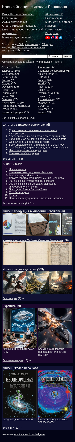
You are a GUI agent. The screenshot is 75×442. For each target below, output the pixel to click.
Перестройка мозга (13, 105)
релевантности (52, 61)
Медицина (44, 102)
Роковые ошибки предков (24, 153)
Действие (43, 109)
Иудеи (5, 89)
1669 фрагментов (27, 44)
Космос (42, 112)
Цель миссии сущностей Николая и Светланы (36, 198)
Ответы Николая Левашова (19, 25)
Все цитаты (9, 158)
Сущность (8, 74)
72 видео (47, 44)
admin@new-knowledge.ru (29, 434)
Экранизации (53, 18)
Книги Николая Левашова (18, 14)
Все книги (8, 427)
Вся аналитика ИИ (14, 203)
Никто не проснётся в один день (28, 150)
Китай (41, 83)
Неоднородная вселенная (20, 418)
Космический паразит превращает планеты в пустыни (55, 350)
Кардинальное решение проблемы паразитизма (37, 139)
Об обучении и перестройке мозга (29, 141)
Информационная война (23, 186)
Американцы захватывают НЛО (20, 349)
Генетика (7, 99)
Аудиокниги (9, 33)
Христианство (46, 74)
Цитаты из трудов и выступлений (23, 29)
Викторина (51, 33)
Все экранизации (13, 360)
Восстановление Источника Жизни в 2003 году (36, 144)
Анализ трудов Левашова (24, 175)
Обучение (7, 86)
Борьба (42, 80)
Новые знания (17, 169)
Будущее (7, 109)
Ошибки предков (19, 192)
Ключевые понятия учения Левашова (31, 172)
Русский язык (45, 93)
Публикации (9, 18)
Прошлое (7, 67)
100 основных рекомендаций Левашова (32, 183)
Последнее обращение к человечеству (55, 419)
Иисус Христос (10, 102)
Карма (5, 96)
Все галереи (10, 298)
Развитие (43, 67)
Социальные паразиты (51, 70)
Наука (41, 96)
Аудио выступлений (14, 21)
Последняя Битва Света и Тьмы (28, 189)
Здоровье (7, 70)
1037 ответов (22, 50)
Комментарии (53, 29)
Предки (6, 83)
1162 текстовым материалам (27, 47)
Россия (6, 80)
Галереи (50, 25)
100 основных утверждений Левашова (31, 181)
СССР (41, 105)
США (41, 77)
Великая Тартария (13, 112)
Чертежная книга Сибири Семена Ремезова (33, 240)
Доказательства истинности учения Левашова (36, 178)
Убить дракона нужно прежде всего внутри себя (37, 136)
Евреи (41, 89)
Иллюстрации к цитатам (19, 269)
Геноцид (7, 93)
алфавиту (32, 61)
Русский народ (46, 99)
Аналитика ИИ (54, 14)
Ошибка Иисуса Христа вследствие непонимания (38, 147)
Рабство (42, 86)
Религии (6, 77)
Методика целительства (17, 37)
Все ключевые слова (14, 118)
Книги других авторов (58, 21)
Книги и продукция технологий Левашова (32, 211)
